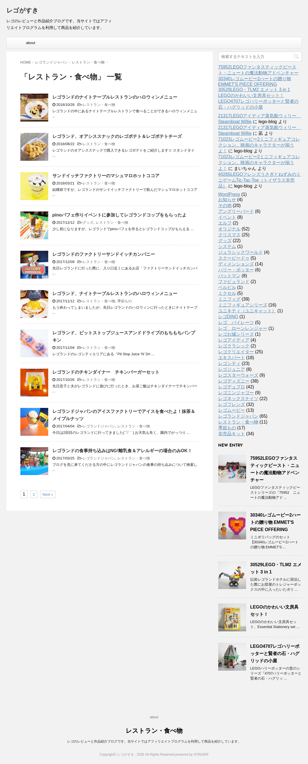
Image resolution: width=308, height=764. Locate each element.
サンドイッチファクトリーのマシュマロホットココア (105, 175)
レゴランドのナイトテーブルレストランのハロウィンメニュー (114, 97)
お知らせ (227, 199)
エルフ (225, 223)
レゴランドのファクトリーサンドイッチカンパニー (103, 254)
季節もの (124, 301)
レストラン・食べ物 (99, 105)
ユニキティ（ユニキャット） (247, 310)
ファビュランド (233, 281)
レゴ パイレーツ (236, 322)
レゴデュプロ (231, 387)
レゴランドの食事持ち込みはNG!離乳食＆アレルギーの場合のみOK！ (122, 450)
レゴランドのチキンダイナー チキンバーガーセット (105, 372)
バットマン (229, 275)
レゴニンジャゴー (236, 392)
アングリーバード (236, 211)
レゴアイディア (233, 340)
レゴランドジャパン (99, 426)
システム (227, 246)
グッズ (88, 222)
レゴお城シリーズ (236, 334)
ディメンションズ (236, 264)
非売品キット (231, 433)
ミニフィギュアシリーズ (242, 305)
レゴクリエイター (236, 351)
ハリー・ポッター (236, 269)
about (30, 43)
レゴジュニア (231, 369)
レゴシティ (229, 363)
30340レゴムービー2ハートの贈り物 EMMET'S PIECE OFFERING (275, 522)
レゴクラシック (233, 346)
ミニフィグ (229, 299)
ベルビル (227, 287)
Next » (48, 494)
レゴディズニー (233, 381)
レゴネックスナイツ (238, 398)
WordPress (229, 194)
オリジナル (229, 229)
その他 (225, 205)
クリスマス (229, 234)
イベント (227, 217)
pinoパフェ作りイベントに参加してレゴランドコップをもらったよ (119, 215)
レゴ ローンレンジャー (242, 328)
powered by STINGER (191, 754)
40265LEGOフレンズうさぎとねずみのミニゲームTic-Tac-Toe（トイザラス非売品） (259, 180)
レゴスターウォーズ (238, 375)
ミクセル (227, 293)
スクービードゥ (233, 258)
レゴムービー (231, 410)
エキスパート (231, 357)
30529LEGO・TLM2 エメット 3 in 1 (254, 89)
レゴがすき (22, 11)
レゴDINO (228, 316)
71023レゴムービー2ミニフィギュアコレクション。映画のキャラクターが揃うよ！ (259, 145)
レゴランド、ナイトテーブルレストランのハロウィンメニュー (114, 293)
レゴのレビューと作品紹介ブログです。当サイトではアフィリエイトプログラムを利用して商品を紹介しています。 (154, 741)
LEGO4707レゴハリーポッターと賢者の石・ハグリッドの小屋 (275, 653)
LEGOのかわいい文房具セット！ (251, 95)
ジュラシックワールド (240, 252)
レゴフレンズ (231, 404)
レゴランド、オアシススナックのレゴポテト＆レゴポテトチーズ (117, 136)
